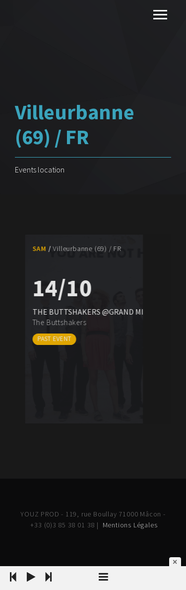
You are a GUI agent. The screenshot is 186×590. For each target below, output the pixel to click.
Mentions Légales (130, 524)
